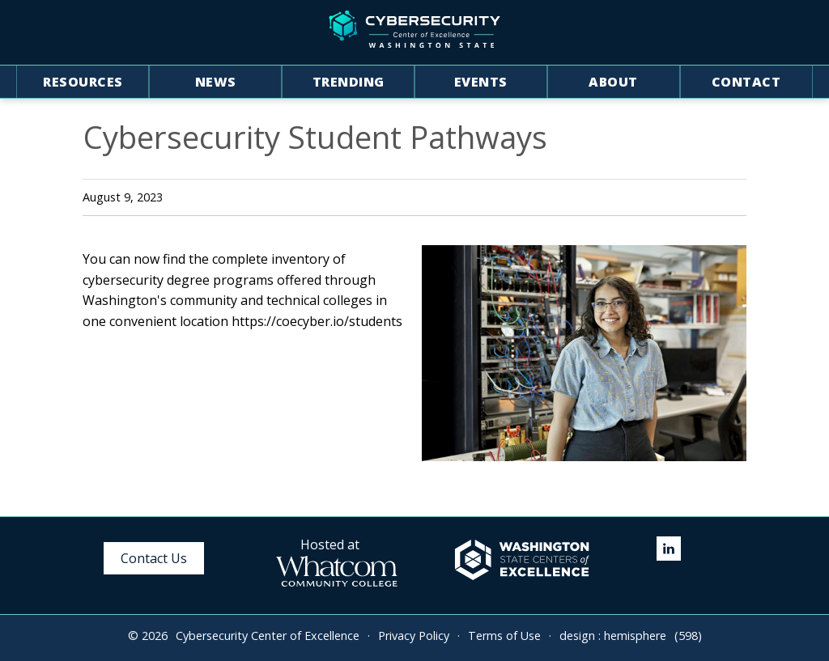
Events (481, 82)
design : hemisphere (612, 635)
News (215, 82)
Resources (83, 82)
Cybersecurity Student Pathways (315, 138)
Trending (348, 82)
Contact (746, 82)
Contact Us (154, 558)
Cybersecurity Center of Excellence (267, 635)
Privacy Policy (413, 635)
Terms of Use (504, 635)
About (613, 82)
